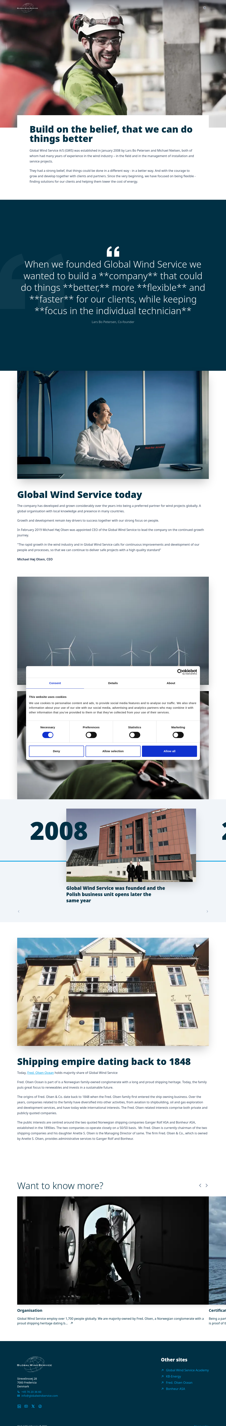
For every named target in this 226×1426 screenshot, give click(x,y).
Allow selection (113, 751)
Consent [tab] (55, 683)
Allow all (170, 751)
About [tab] (171, 683)
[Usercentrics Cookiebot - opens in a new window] (180, 672)
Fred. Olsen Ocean (40, 1073)
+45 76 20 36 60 (31, 1392)
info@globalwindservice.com (39, 1395)
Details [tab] (113, 683)
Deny (56, 751)
